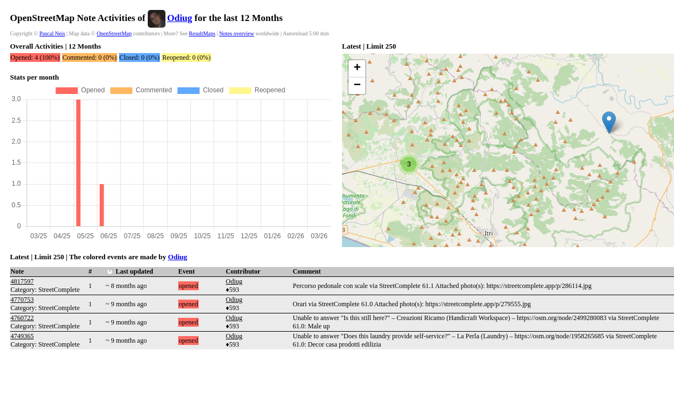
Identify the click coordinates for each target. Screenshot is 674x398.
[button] (609, 122)
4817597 (22, 281)
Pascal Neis (52, 33)
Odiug (179, 18)
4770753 (22, 299)
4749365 (22, 336)
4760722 (22, 318)
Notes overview (236, 33)
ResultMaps (202, 33)
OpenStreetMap (114, 33)
